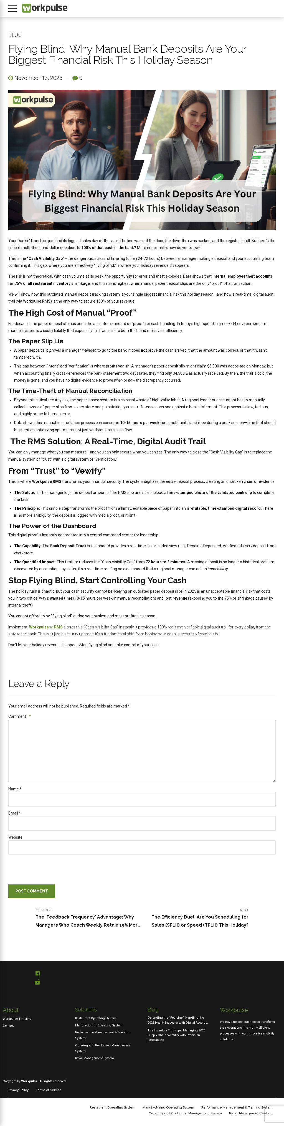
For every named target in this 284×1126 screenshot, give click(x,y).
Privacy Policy (18, 1090)
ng (46, 627)
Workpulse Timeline (17, 1019)
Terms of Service (49, 1090)
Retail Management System (94, 1058)
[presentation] (46, 871)
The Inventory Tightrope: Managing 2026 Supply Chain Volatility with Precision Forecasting (176, 1035)
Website (15, 837)
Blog (15, 35)
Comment (19, 716)
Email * (14, 813)
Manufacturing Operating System (99, 1026)
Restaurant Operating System (95, 1018)
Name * (15, 789)
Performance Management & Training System (237, 1108)
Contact (8, 1026)
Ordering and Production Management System (185, 1113)
